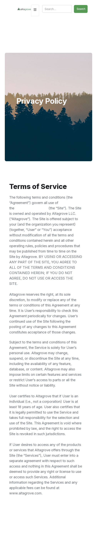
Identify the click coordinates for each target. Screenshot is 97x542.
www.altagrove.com (31, 208)
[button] (35, 10)
